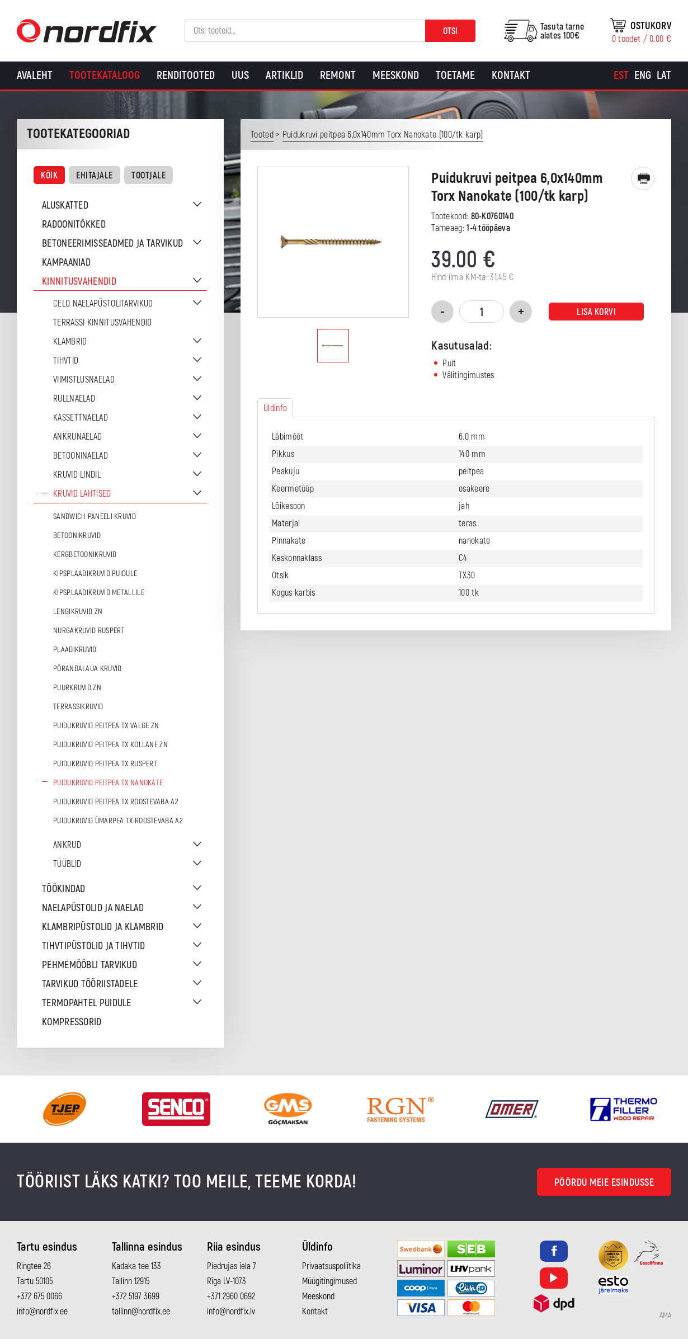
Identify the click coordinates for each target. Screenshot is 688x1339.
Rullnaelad (74, 398)
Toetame (455, 75)
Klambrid (70, 341)
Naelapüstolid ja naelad (93, 908)
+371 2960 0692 (231, 1296)
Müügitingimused (329, 1281)
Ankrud (67, 845)
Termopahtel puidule (86, 1003)
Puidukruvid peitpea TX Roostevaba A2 (115, 802)
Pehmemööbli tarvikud (89, 965)
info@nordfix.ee (42, 1311)
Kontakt (511, 75)
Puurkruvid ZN (77, 687)
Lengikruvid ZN (77, 611)
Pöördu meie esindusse (604, 1182)
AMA (665, 1315)
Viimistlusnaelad (84, 379)
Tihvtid (65, 360)
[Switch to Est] (621, 75)
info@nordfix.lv (231, 1311)
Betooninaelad (80, 455)
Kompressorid (72, 1022)
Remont (338, 75)
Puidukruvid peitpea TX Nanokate (108, 783)
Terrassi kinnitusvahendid (102, 322)
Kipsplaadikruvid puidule (95, 573)
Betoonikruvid (77, 535)
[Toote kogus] (481, 311)
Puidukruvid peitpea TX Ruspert (105, 763)
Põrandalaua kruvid (87, 668)
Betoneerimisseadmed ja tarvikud (112, 243)
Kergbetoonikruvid (84, 554)
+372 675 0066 (39, 1296)
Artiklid (284, 75)
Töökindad (64, 889)
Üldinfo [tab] (275, 408)
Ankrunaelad (77, 436)
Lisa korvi (596, 312)
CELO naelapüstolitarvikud (103, 303)
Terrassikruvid (78, 706)
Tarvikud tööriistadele (90, 984)
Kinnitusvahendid (79, 281)
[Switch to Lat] (664, 75)
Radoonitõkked (74, 224)
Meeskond (396, 75)
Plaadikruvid (75, 649)
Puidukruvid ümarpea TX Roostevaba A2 (118, 821)
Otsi (450, 31)
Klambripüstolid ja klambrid (102, 927)
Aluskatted (65, 205)
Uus (240, 75)
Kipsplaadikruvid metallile (98, 592)
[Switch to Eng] (642, 75)
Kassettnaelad (80, 417)
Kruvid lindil (77, 474)
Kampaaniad (66, 262)
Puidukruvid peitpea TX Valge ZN (106, 725)
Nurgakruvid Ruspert (89, 630)
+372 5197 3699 (135, 1296)
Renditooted (186, 75)
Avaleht (35, 75)
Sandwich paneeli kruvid (94, 516)
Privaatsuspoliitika (331, 1266)
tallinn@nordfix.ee (141, 1311)
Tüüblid (67, 864)
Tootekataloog (104, 75)
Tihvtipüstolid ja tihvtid (93, 946)
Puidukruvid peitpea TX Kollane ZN (110, 744)
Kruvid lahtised (82, 493)
